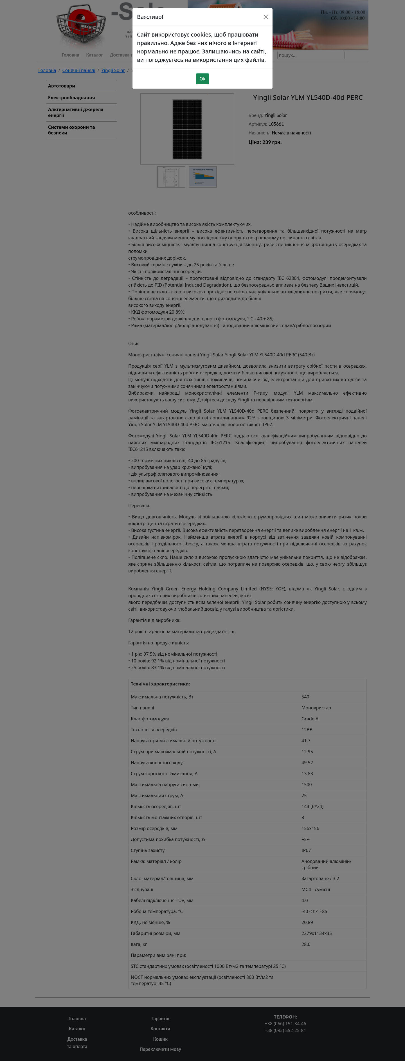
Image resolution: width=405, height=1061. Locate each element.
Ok (202, 79)
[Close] (265, 16)
